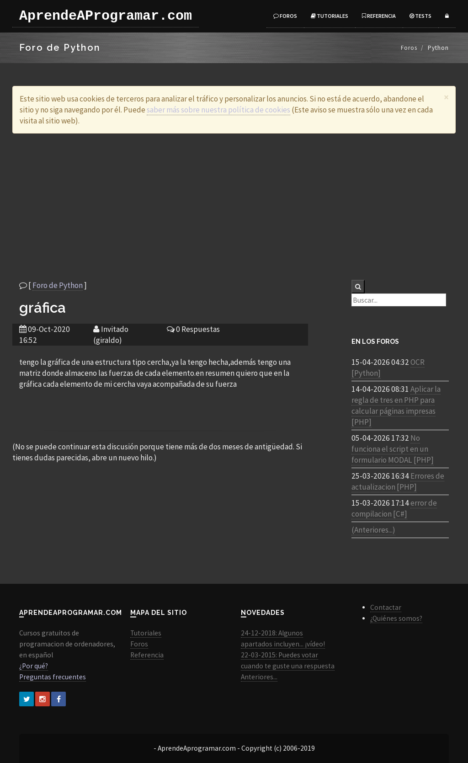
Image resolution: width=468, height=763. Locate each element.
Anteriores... (259, 676)
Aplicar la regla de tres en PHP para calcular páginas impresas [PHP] (396, 405)
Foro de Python (57, 285)
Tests (420, 15)
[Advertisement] (234, 207)
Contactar (385, 607)
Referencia (379, 15)
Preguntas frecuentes (52, 676)
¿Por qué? (33, 666)
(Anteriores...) (373, 530)
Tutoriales (329, 15)
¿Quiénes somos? (396, 618)
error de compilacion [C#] (394, 508)
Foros (285, 15)
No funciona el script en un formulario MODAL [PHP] (392, 449)
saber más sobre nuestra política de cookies (218, 110)
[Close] (446, 97)
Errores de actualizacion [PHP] (397, 481)
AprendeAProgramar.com (105, 16)
